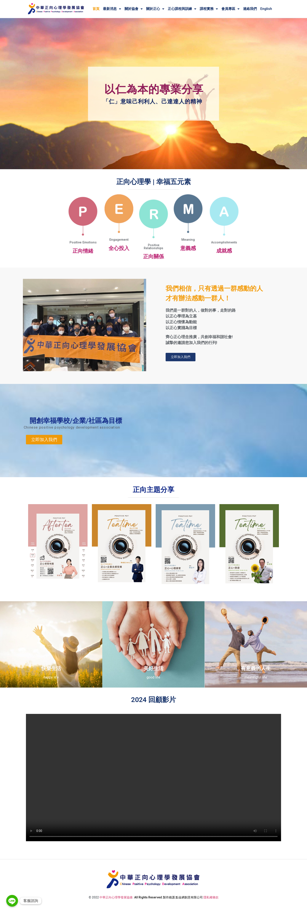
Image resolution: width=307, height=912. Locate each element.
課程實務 (209, 9)
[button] (44, 448)
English (266, 9)
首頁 (96, 9)
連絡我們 (250, 9)
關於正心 (155, 9)
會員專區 (230, 9)
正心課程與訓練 (182, 9)
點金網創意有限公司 (189, 897)
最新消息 (112, 9)
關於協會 (134, 9)
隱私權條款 (211, 897)
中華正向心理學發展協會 (116, 897)
